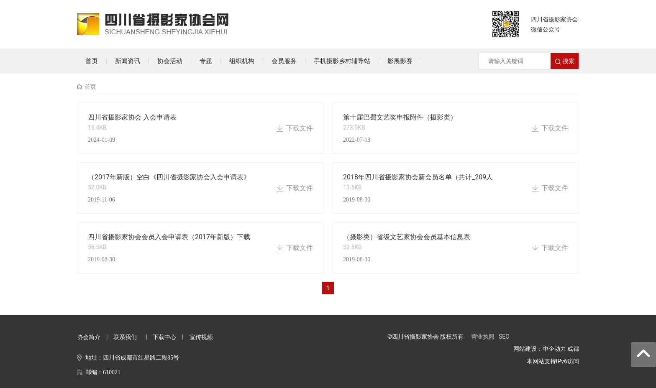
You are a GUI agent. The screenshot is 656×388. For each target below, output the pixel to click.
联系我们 (125, 337)
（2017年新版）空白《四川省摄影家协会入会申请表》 (169, 177)
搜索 (564, 61)
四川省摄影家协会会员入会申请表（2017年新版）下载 (169, 237)
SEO (504, 336)
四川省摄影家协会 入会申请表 (132, 117)
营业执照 (483, 336)
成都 (573, 348)
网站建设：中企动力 (539, 348)
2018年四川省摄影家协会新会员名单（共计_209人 (418, 177)
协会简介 (88, 337)
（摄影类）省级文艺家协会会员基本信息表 (406, 237)
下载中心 (164, 337)
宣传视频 (201, 337)
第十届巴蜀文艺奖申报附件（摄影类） (400, 117)
